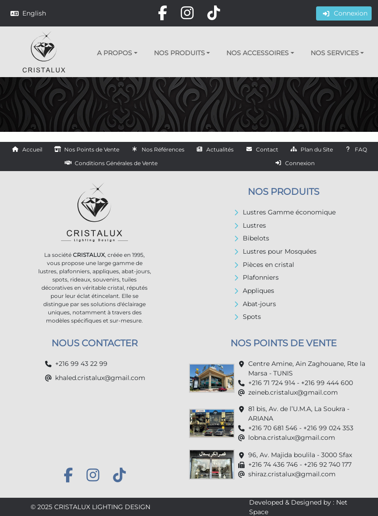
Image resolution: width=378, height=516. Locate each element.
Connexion (300, 163)
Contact (267, 149)
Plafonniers (261, 277)
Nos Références (163, 149)
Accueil (32, 149)
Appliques (258, 291)
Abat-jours (259, 304)
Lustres (254, 225)
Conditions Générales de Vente (116, 163)
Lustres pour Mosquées (280, 251)
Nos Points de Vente (91, 149)
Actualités (220, 149)
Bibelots (256, 238)
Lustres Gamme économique (289, 212)
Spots (252, 317)
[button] (117, 53)
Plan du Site (317, 149)
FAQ (361, 149)
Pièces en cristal (268, 265)
